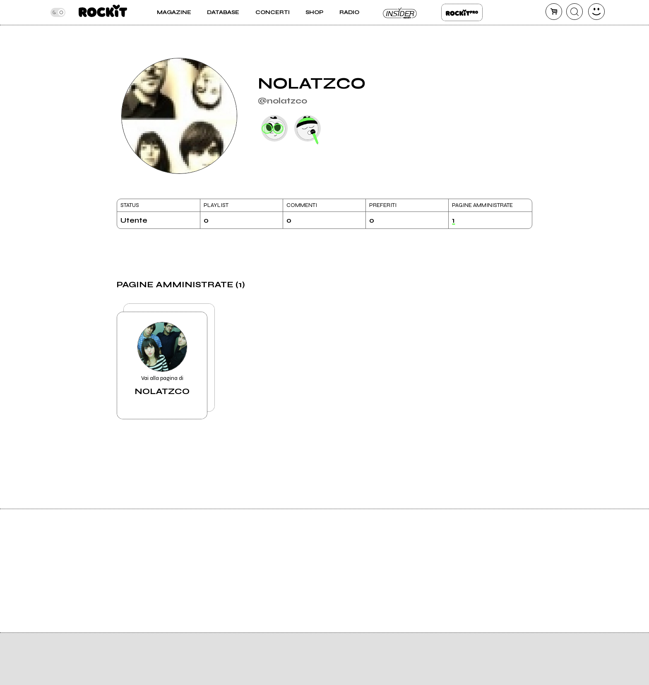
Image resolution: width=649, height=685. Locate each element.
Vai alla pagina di (162, 359)
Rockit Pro (462, 12)
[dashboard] (596, 11)
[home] (103, 12)
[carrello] (554, 11)
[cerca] (574, 11)
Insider (400, 12)
